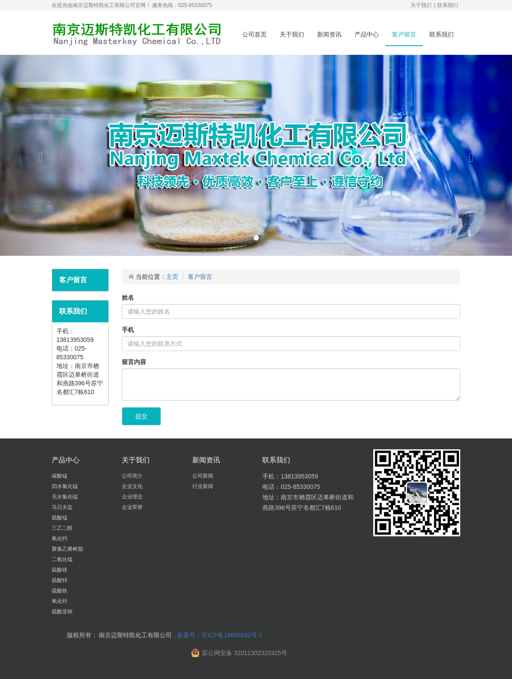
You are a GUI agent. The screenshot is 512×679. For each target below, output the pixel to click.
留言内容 (134, 361)
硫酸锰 (60, 518)
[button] (38, 155)
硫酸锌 (60, 580)
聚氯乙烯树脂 (68, 549)
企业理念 (133, 497)
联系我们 (447, 5)
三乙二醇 (63, 528)
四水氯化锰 (65, 486)
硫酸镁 (60, 570)
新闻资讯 (329, 34)
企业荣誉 (133, 507)
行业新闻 (203, 486)
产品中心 (367, 34)
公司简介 (133, 476)
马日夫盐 (63, 507)
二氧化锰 (63, 559)
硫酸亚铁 (63, 612)
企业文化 (133, 486)
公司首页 (254, 34)
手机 (128, 329)
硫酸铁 (60, 591)
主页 (172, 276)
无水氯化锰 (65, 497)
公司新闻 (203, 476)
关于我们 (421, 5)
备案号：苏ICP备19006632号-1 (219, 635)
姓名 (128, 297)
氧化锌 (60, 601)
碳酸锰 (60, 476)
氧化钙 (60, 538)
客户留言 (404, 34)
